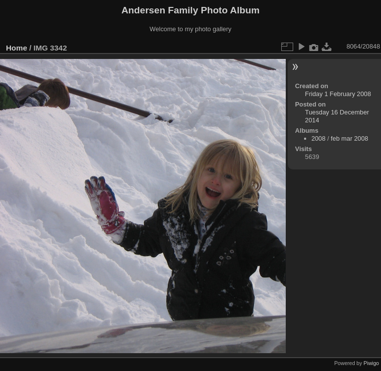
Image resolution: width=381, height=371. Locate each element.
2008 (318, 138)
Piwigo (371, 363)
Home (16, 48)
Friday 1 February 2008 (338, 94)
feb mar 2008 (349, 138)
